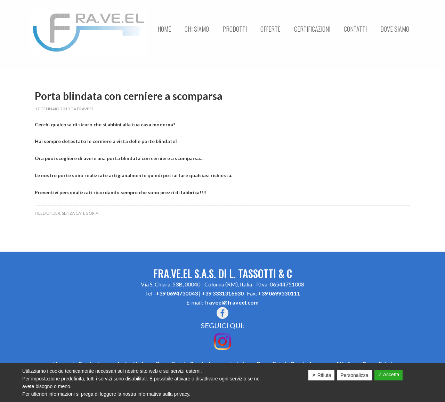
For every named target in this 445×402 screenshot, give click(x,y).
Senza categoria (80, 213)
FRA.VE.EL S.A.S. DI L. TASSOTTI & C (88, 32)
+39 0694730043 (177, 293)
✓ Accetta (388, 374)
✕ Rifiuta (321, 375)
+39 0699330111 (279, 293)
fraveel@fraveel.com (231, 302)
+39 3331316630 (223, 293)
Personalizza (354, 375)
